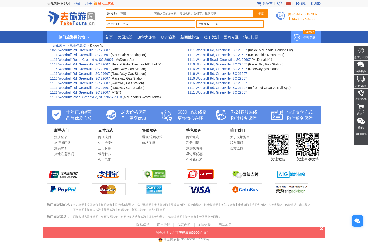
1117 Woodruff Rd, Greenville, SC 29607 (217, 88)
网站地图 (225, 225)
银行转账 (104, 154)
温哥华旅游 (259, 204)
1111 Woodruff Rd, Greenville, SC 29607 (217, 50)
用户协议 (163, 225)
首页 (109, 37)
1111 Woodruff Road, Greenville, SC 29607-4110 (86, 97)
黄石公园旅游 (109, 216)
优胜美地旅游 (157, 216)
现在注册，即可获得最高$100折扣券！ (240, 230)
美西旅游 (92, 204)
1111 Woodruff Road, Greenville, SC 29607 (82, 59)
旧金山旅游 (195, 204)
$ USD (316, 3)
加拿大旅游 (146, 37)
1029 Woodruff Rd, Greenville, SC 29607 (80, 50)
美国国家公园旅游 (210, 216)
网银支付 (104, 137)
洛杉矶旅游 (144, 204)
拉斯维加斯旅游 (124, 204)
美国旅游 (125, 37)
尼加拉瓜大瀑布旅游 (85, 216)
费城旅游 (243, 204)
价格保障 (148, 142)
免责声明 (184, 225)
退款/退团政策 (152, 137)
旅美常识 (60, 148)
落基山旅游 (175, 216)
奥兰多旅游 (228, 204)
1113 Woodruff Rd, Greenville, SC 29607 (80, 64)
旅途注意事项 (64, 154)
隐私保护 (143, 225)
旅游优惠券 (194, 148)
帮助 (301, 3)
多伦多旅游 (275, 204)
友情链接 (204, 225)
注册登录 (60, 137)
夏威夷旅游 (178, 204)
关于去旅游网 (240, 137)
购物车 (264, 3)
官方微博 (236, 148)
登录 (77, 3)
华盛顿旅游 (161, 204)
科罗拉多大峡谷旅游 (133, 216)
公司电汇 (104, 159)
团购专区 (231, 37)
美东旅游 (78, 204)
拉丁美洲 (211, 37)
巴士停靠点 (77, 45)
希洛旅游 (190, 216)
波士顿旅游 (211, 204)
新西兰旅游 (189, 37)
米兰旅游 (304, 204)
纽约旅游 (106, 204)
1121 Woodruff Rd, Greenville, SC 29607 (80, 92)
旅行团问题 (62, 142)
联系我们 (236, 142)
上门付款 (104, 148)
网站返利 (192, 137)
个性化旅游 (194, 159)
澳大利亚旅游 (156, 209)
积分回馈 (192, 142)
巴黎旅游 (290, 204)
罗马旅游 (78, 209)
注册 (100, 3)
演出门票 (250, 37)
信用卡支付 (106, 142)
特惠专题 (309, 37)
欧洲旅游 (168, 37)
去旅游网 (59, 45)
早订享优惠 (194, 154)
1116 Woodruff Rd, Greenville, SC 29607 (217, 64)
